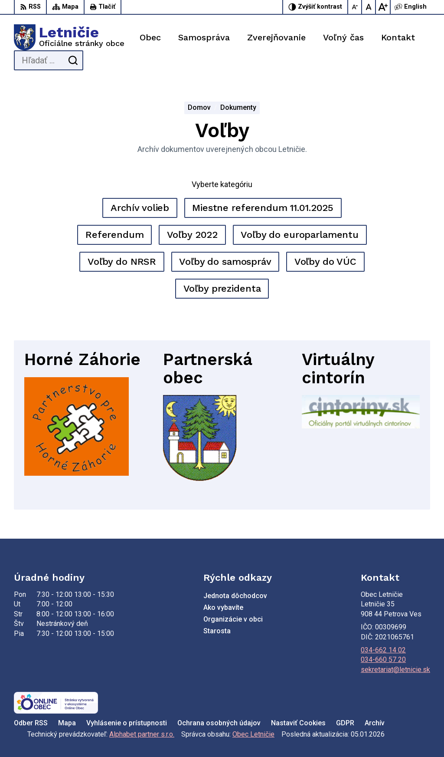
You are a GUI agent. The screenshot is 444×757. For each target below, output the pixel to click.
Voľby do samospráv (225, 261)
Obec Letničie (253, 734)
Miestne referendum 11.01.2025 (262, 207)
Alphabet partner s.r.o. (141, 734)
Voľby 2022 (192, 234)
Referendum (114, 234)
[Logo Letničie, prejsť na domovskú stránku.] (69, 37)
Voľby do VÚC (325, 261)
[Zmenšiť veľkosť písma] (355, 7)
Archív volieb (140, 207)
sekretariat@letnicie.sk (395, 669)
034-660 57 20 (383, 659)
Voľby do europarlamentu (300, 234)
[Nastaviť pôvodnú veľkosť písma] (369, 7)
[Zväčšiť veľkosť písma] (383, 7)
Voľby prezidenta (222, 288)
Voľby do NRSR (122, 261)
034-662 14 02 (383, 650)
